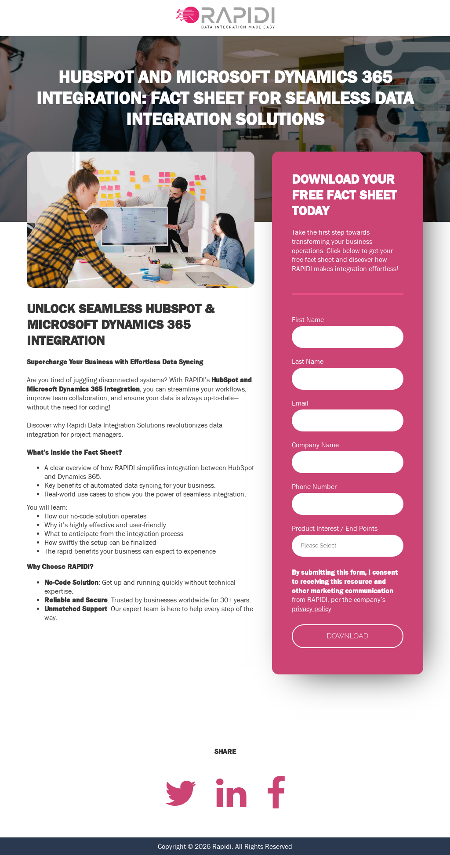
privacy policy (311, 608)
